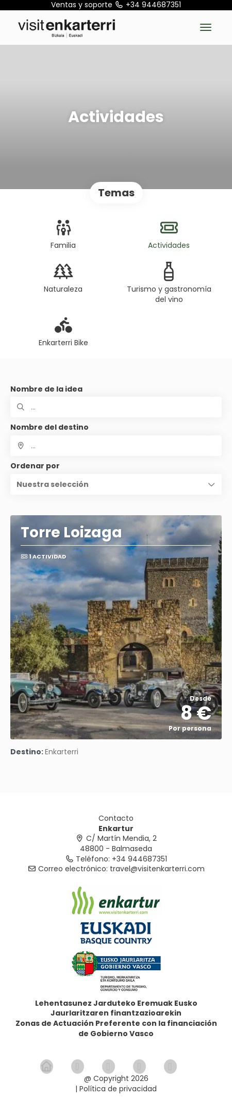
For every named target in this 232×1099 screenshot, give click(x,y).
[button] (116, 484)
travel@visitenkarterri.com (157, 869)
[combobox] (116, 445)
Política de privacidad (118, 1089)
